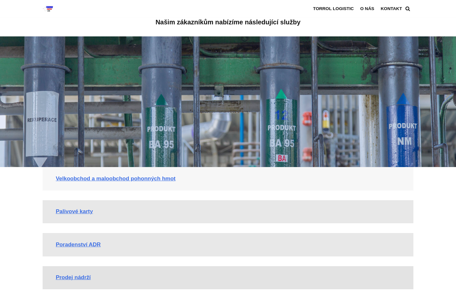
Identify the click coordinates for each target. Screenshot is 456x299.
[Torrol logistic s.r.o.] (48, 9)
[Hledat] (407, 8)
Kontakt (391, 8)
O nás (367, 8)
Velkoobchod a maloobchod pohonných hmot (115, 179)
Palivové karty (74, 211)
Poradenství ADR (78, 244)
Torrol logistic (333, 8)
